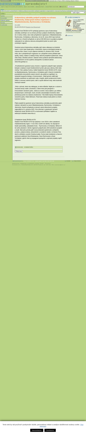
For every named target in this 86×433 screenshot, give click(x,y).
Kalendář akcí (53, 0)
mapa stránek (77, 161)
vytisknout (69, 35)
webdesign (23, 163)
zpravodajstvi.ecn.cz (12, 13)
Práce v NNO (61, 0)
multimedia (4, 25)
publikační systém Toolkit (36, 163)
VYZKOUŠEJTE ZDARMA (73, 32)
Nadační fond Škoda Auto (33, 27)
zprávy (3, 16)
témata (3, 22)
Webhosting (15, 163)
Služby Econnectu (74, 17)
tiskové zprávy (5, 20)
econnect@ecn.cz (60, 164)
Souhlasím (50, 430)
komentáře (4, 18)
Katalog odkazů (70, 0)
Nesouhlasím (36, 430)
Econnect (48, 163)
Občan (77, 0)
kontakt (68, 161)
